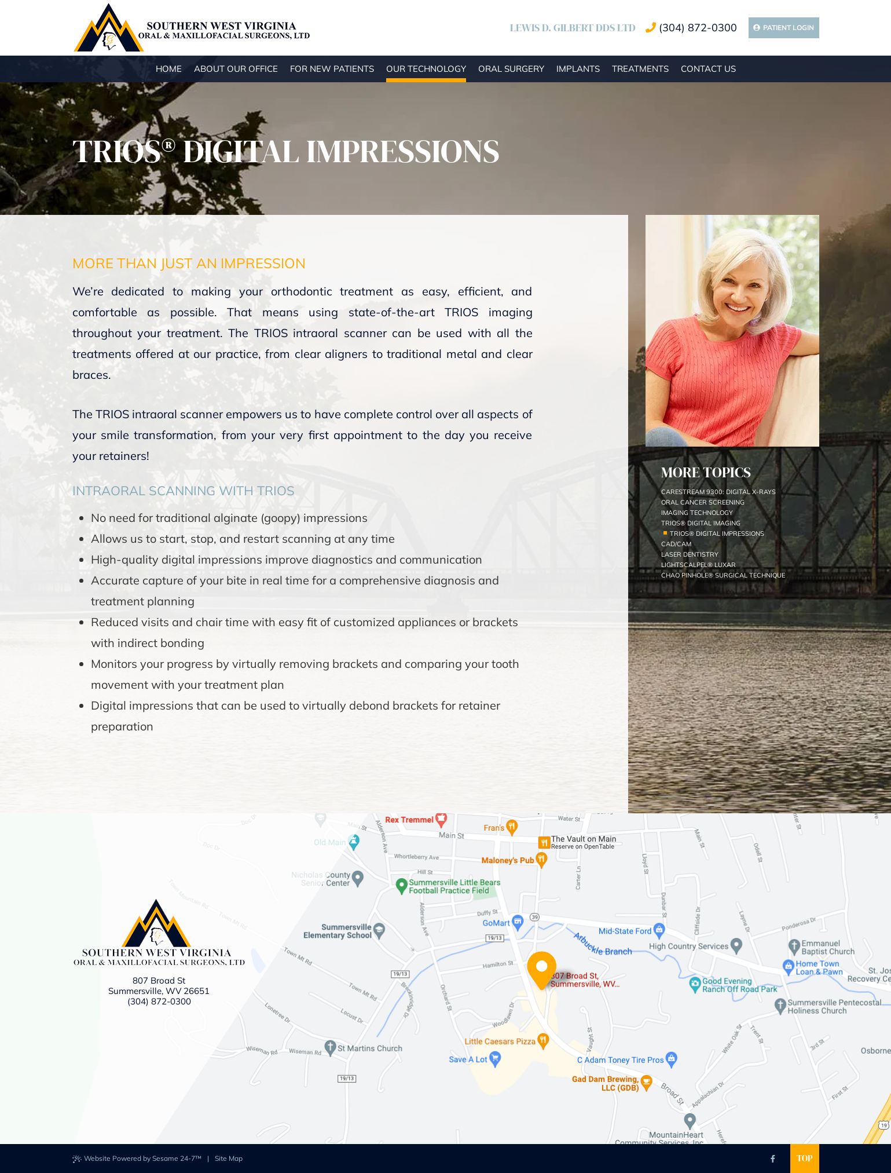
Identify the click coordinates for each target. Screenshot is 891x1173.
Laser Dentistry (689, 554)
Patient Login (783, 27)
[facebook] (773, 1158)
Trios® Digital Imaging (700, 523)
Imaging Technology (697, 513)
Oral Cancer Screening (703, 502)
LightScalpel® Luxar (698, 565)
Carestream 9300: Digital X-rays (718, 492)
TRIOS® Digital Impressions (717, 533)
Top (804, 1158)
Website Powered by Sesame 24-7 (136, 1158)
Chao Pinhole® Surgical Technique (723, 575)
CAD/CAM (676, 544)
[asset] (707, 1158)
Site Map (229, 1158)
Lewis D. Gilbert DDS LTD (573, 27)
